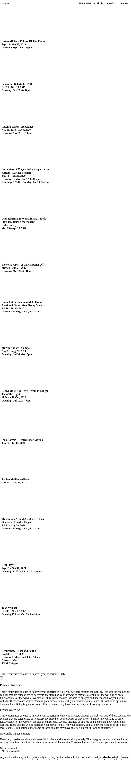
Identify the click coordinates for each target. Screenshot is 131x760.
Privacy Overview (10, 705)
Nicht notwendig (9, 743)
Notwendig (6, 728)
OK (63, 669)
